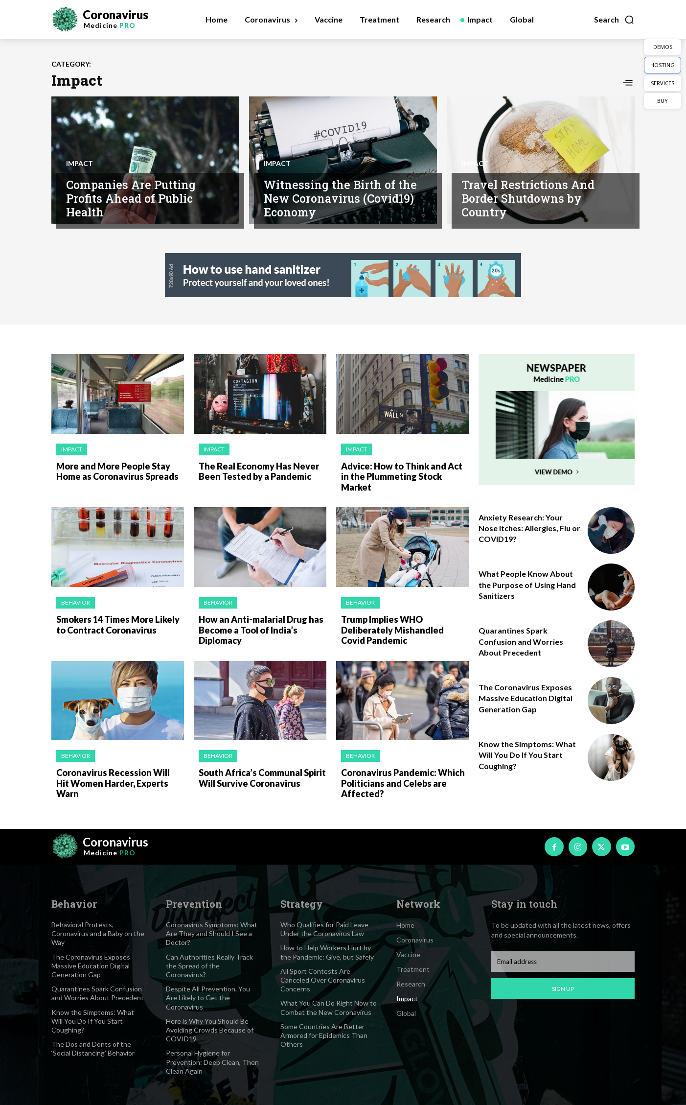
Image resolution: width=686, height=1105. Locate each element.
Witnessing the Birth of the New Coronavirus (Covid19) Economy (340, 198)
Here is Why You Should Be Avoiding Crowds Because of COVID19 (209, 1030)
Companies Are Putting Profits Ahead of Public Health (131, 198)
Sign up (563, 988)
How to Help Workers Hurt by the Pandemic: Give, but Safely (327, 952)
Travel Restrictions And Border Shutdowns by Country (528, 198)
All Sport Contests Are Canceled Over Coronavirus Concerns (322, 980)
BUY (662, 100)
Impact (79, 163)
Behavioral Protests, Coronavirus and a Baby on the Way (97, 933)
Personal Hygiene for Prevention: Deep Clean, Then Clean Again (212, 1062)
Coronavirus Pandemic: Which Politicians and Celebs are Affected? (403, 783)
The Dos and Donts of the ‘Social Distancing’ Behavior (93, 1048)
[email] (563, 961)
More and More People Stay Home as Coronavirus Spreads (117, 471)
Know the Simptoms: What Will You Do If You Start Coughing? (527, 755)
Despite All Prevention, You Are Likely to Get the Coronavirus (208, 998)
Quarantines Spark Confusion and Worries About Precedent (521, 641)
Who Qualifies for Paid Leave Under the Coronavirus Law (324, 929)
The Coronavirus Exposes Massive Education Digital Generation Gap (525, 698)
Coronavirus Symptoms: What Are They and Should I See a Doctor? (211, 933)
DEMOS (662, 46)
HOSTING (662, 65)
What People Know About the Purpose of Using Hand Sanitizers (527, 584)
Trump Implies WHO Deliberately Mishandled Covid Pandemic (392, 630)
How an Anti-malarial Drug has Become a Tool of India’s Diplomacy (261, 630)
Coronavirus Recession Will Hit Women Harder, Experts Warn (113, 783)
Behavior (75, 602)
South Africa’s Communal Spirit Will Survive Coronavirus (262, 778)
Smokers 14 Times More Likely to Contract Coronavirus (118, 624)
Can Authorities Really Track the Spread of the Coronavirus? (209, 966)
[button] (614, 19)
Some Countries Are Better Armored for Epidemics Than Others (323, 1035)
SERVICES (662, 83)
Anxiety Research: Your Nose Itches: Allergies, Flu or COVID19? (529, 528)
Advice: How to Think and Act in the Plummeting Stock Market (401, 477)
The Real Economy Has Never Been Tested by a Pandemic (259, 471)
